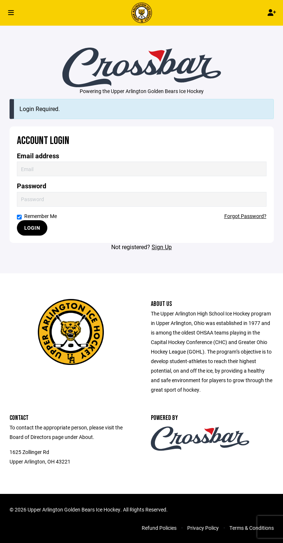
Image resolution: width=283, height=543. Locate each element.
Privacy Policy (203, 527)
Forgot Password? (245, 216)
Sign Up (162, 247)
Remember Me (37, 216)
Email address (38, 156)
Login (32, 227)
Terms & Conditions (251, 527)
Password (31, 186)
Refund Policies (159, 527)
